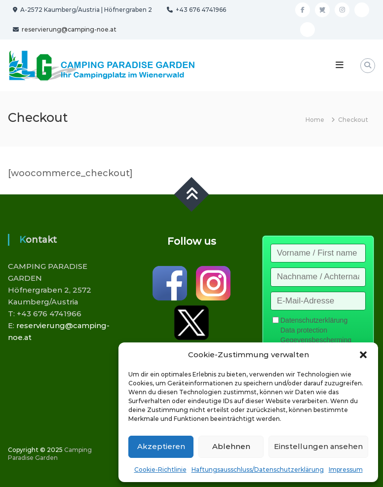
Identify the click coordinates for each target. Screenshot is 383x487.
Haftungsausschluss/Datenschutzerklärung (258, 469)
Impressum (346, 469)
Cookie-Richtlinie (160, 469)
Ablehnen (231, 446)
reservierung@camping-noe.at (68, 29)
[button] (363, 355)
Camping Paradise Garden (50, 453)
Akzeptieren (161, 446)
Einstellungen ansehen (318, 446)
